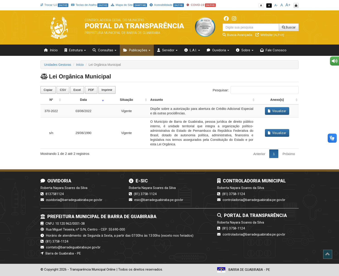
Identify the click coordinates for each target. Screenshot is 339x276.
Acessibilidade (167, 5)
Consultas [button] (104, 50)
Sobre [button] (244, 50)
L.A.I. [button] (192, 50)
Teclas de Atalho (89, 5)
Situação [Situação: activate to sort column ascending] (126, 99)
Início (51, 50)
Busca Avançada (237, 35)
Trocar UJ (54, 5)
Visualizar (277, 111)
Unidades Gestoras (57, 64)
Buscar (289, 27)
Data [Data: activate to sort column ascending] (83, 99)
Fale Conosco (273, 50)
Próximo (288, 154)
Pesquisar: (255, 90)
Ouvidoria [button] (218, 50)
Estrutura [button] (75, 50)
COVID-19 (201, 5)
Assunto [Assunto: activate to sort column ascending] (156, 99)
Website (269, 35)
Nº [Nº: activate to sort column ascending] (51, 99)
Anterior (259, 154)
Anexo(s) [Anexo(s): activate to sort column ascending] (277, 99)
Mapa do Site (129, 5)
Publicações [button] (136, 50)
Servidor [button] (167, 50)
